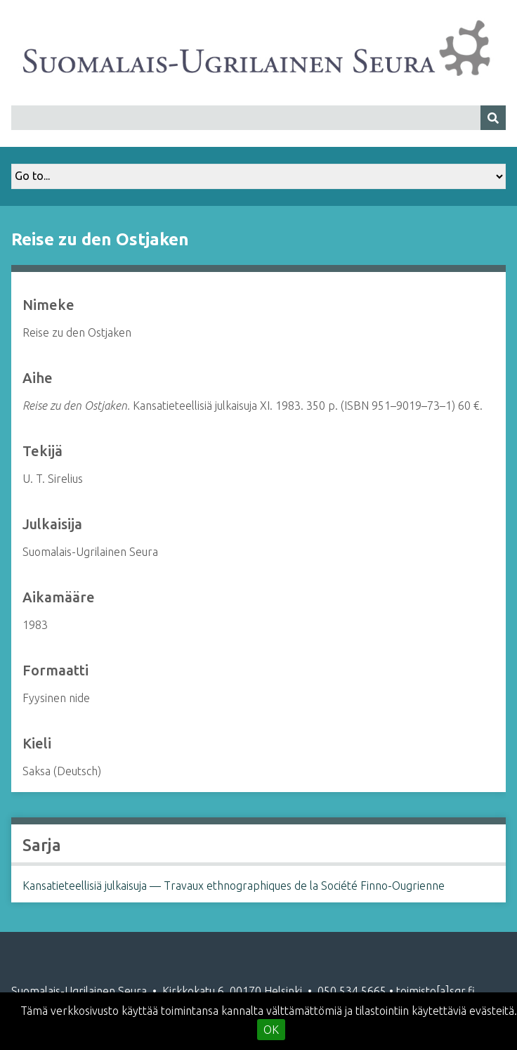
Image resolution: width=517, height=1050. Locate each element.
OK (271, 1029)
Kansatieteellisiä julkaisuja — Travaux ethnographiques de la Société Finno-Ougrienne (233, 885)
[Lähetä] (493, 117)
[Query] (258, 117)
